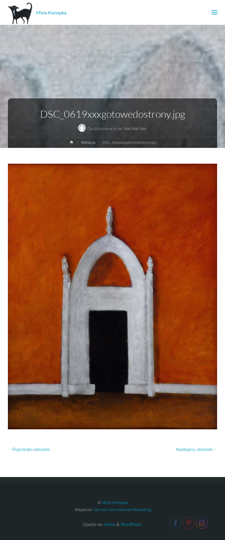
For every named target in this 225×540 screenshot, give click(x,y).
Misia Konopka (51, 12)
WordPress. (131, 524)
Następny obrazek (196, 449)
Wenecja (88, 143)
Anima (108, 524)
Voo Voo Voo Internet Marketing (122, 509)
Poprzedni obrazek (29, 449)
